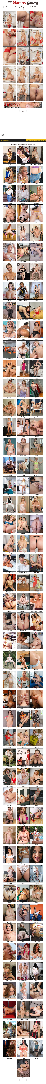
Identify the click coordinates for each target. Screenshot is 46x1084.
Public (9, 1038)
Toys (36, 843)
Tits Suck (36, 882)
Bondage (9, 882)
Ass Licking (9, 785)
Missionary (9, 571)
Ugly (9, 163)
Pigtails (36, 280)
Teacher (23, 202)
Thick (36, 785)
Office (9, 260)
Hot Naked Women (9, 222)
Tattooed (36, 746)
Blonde (23, 688)
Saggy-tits (23, 610)
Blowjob (36, 435)
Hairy (9, 533)
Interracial (9, 474)
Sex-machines (23, 979)
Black (23, 338)
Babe (23, 280)
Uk (36, 960)
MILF (36, 222)
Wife (23, 1077)
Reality (23, 416)
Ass (36, 533)
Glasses (23, 533)
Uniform (9, 396)
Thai (36, 183)
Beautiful (23, 552)
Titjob (23, 396)
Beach (9, 649)
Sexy (9, 241)
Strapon (36, 202)
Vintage (9, 202)
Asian (9, 902)
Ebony (9, 707)
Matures (23, 2)
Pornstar (23, 1057)
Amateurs (36, 805)
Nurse (36, 1038)
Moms (36, 727)
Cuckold (23, 649)
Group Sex (9, 358)
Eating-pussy (36, 707)
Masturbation (23, 299)
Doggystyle (9, 591)
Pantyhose (9, 688)
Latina (36, 649)
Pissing (9, 183)
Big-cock (23, 183)
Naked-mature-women (36, 610)
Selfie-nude (36, 319)
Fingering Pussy (23, 319)
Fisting (23, 863)
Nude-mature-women (36, 163)
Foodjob (23, 1038)
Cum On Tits (9, 941)
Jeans (36, 338)
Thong (36, 552)
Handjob (23, 435)
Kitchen (9, 377)
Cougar (9, 610)
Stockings (9, 552)
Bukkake (23, 163)
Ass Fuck (36, 688)
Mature (36, 377)
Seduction (23, 766)
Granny (23, 358)
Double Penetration (36, 241)
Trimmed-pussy (36, 766)
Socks (36, 260)
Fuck (36, 299)
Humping (36, 591)
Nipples (36, 669)
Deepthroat (23, 260)
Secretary (9, 435)
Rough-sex (9, 979)
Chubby (9, 319)
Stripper (9, 1018)
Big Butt (9, 921)
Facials (23, 474)
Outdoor (9, 669)
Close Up (23, 630)
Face (36, 863)
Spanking (36, 921)
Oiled (9, 338)
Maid (36, 979)
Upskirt (23, 941)
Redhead (23, 455)
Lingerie (36, 494)
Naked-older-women (23, 1018)
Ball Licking (23, 999)
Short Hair (23, 222)
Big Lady (9, 766)
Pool (23, 843)
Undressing (23, 377)
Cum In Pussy (36, 999)
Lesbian (23, 902)
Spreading (36, 416)
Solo (36, 396)
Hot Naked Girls (36, 630)
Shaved (9, 416)
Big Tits (9, 805)
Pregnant (23, 241)
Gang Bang (36, 941)
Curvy (36, 824)
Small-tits (9, 280)
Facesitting (23, 513)
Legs (9, 824)
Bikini (9, 455)
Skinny (9, 727)
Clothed (23, 494)
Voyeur (23, 960)
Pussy (36, 902)
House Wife (9, 746)
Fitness (23, 785)
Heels (23, 727)
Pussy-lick (23, 805)
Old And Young (23, 571)
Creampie (9, 630)
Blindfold (23, 921)
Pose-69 (23, 669)
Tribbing (36, 358)
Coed (36, 1057)
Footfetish (23, 707)
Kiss (9, 299)
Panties (23, 882)
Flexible (23, 591)
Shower (36, 474)
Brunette (9, 513)
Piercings (23, 824)
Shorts (36, 513)
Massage (36, 571)
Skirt (36, 455)
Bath (9, 843)
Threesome (23, 746)
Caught (9, 494)
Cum (9, 999)
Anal (9, 863)
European (9, 1057)
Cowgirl (9, 960)
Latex (36, 1018)
